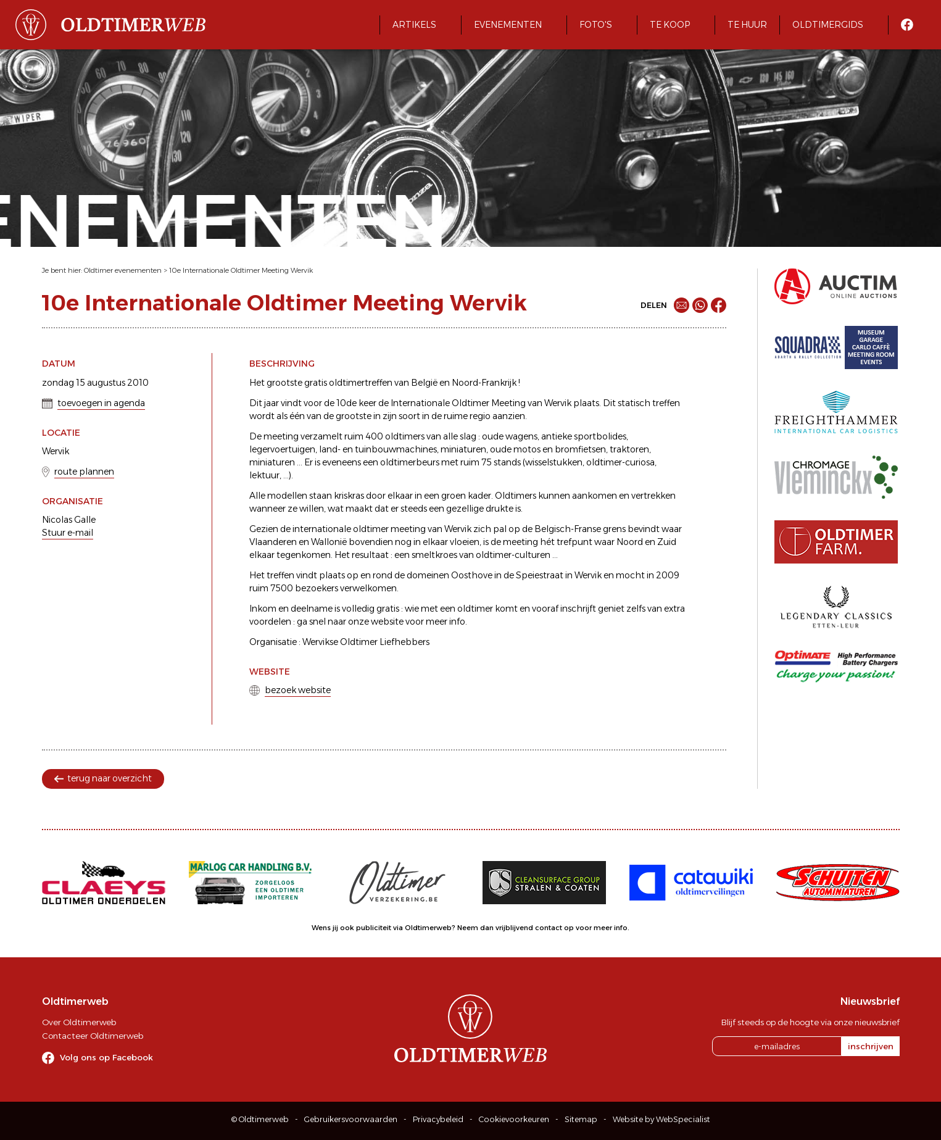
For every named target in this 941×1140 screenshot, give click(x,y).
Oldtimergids (827, 24)
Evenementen (508, 24)
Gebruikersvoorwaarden (350, 1119)
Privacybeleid (438, 1119)
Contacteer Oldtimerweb (92, 1036)
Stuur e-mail (67, 532)
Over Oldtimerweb (79, 1022)
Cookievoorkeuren (514, 1119)
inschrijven (870, 1046)
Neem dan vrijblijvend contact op (515, 927)
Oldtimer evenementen (123, 270)
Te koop (670, 24)
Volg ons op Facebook (106, 1057)
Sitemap (581, 1119)
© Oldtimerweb (260, 1119)
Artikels (414, 24)
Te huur (747, 24)
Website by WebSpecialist (661, 1119)
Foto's (595, 24)
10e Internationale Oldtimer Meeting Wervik (241, 270)
